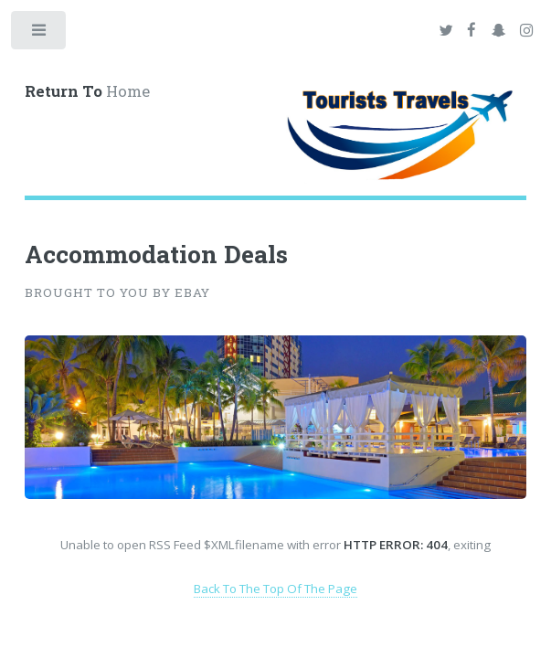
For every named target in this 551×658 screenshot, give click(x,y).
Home (87, 91)
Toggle (39, 34)
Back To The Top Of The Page (275, 588)
